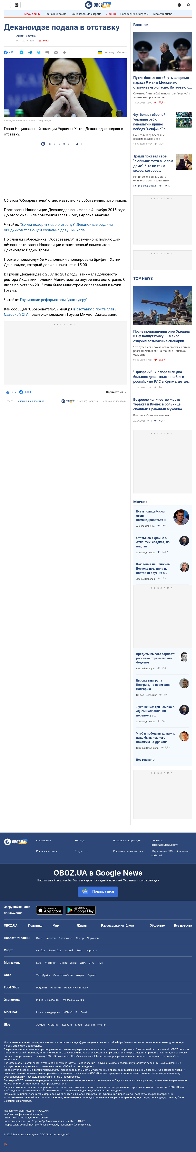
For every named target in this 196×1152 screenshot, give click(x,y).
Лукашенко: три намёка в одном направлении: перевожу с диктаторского (155, 711)
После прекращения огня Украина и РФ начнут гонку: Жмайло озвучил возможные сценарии (161, 336)
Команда (80, 840)
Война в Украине (55, 14)
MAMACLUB (70, 1012)
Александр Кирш (145, 552)
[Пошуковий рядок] (188, 5)
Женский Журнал (95, 1024)
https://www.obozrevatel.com (133, 1042)
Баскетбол (54, 950)
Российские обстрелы (134, 14)
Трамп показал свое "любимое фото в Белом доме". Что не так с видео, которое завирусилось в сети (153, 163)
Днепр (80, 938)
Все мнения (144, 759)
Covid (84, 1012)
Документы (82, 851)
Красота (67, 1024)
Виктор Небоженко (146, 695)
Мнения (140, 502)
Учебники (50, 962)
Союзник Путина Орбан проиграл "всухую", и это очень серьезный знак (162, 95)
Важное (140, 24)
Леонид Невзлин (145, 579)
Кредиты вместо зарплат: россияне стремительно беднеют (155, 658)
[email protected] (49, 1124)
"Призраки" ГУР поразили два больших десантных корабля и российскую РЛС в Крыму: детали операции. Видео (161, 377)
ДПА (82, 962)
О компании (43, 840)
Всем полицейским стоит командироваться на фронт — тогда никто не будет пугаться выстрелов (151, 516)
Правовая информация (127, 840)
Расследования (112, 925)
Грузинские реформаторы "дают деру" (53, 299)
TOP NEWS (143, 278)
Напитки (55, 987)
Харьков (50, 938)
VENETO (111, 14)
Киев (39, 938)
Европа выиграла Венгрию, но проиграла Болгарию (153, 685)
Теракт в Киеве (162, 14)
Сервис (91, 975)
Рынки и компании (47, 999)
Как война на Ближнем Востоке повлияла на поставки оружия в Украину (153, 568)
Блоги (129, 925)
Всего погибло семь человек (151, 415)
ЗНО (91, 962)
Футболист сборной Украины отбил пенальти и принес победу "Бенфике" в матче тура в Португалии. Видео (149, 122)
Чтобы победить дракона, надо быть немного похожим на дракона (155, 738)
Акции (80, 975)
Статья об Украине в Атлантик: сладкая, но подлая (153, 542)
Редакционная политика (30, 401)
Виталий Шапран (145, 668)
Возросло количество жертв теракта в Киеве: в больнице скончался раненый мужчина (157, 404)
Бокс (79, 950)
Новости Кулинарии (76, 987)
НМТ (100, 962)
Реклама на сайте (47, 851)
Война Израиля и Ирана (86, 14)
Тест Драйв (43, 975)
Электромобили (63, 975)
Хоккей (68, 950)
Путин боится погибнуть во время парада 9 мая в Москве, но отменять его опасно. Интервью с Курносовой (161, 83)
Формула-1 (92, 950)
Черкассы (93, 938)
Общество (157, 925)
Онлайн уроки (68, 962)
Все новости (183, 925)
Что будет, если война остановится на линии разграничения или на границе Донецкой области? (162, 351)
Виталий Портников (147, 748)
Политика (35, 925)
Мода (78, 1024)
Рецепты (41, 987)
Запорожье (65, 938)
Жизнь (82, 925)
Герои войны (32, 14)
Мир (56, 925)
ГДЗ (38, 962)
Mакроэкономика (73, 999)
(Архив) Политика (25, 36)
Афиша (40, 1024)
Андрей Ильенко (145, 526)
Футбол (40, 950)
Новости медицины (48, 1012)
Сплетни (53, 1024)
